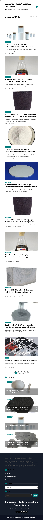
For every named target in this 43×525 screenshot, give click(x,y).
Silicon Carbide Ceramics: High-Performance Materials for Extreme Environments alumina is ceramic (18, 117)
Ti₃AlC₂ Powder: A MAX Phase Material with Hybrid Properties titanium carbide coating (21, 329)
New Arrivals (8, 41)
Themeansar (32, 522)
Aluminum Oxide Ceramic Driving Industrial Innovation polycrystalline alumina (18, 396)
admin (6, 53)
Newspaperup (25, 522)
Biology (7, 360)
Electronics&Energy (11, 481)
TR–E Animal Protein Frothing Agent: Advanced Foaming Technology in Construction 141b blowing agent (19, 259)
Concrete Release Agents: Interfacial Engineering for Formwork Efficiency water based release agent (19, 46)
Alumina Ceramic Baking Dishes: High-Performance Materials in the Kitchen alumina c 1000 (19, 188)
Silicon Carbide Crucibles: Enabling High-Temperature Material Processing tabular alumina (20, 223)
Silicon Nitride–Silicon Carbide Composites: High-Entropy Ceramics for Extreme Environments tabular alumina (21, 294)
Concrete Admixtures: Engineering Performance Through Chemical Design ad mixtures (21, 153)
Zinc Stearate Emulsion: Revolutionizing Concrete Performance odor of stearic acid (17, 432)
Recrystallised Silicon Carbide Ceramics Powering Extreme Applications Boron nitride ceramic (17, 449)
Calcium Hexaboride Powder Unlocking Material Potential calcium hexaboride (17, 413)
